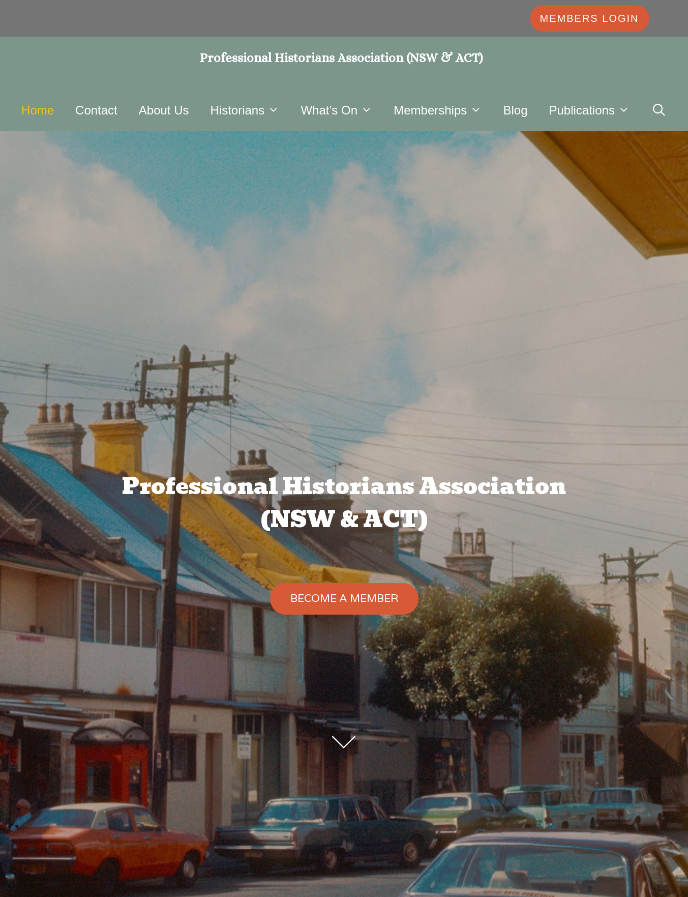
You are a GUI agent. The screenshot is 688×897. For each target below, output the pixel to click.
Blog (515, 110)
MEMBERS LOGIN (589, 18)
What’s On (342, 110)
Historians (250, 110)
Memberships (443, 110)
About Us (164, 110)
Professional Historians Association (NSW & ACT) (341, 57)
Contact (96, 110)
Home (37, 110)
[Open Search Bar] (658, 110)
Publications (594, 110)
